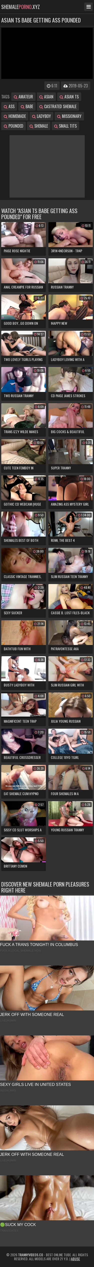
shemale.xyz (20, 6)
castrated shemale (57, 106)
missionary (69, 116)
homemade (15, 116)
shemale (39, 126)
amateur (23, 97)
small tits (65, 126)
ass (9, 106)
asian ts (69, 97)
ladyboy (41, 116)
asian (46, 97)
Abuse (75, 1258)
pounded (13, 126)
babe (27, 106)
